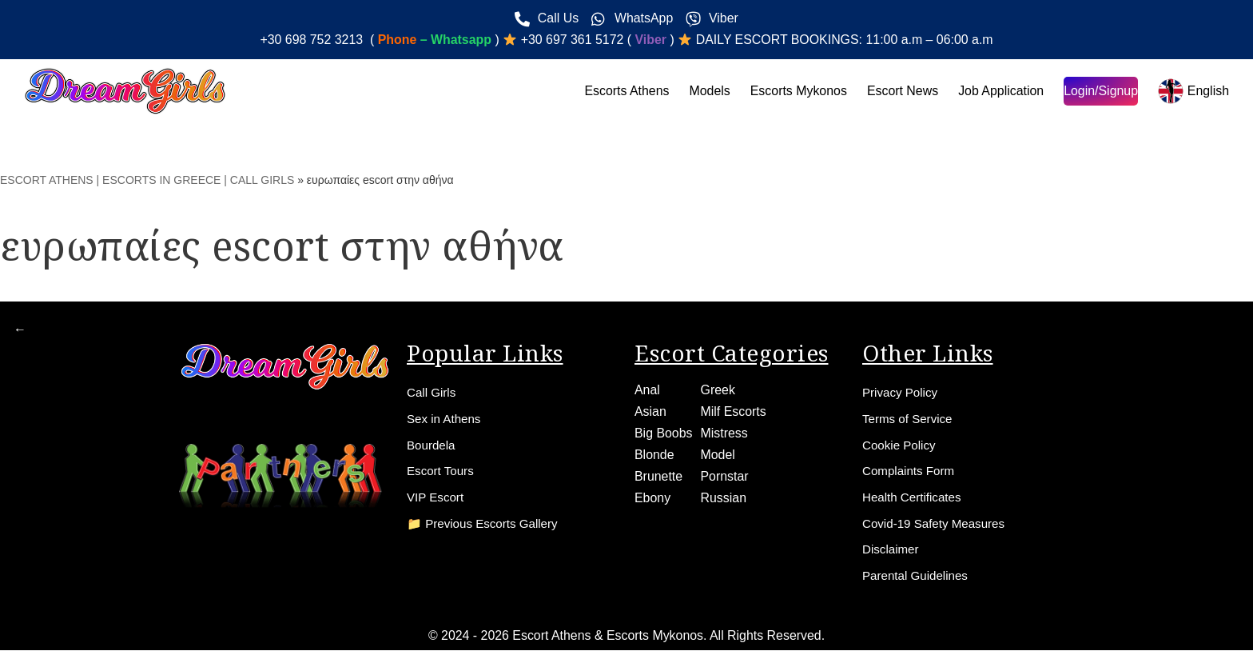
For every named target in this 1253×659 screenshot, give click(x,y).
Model (718, 457)
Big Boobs (663, 434)
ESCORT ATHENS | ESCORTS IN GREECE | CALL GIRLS (147, 180)
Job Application (1000, 91)
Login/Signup (1100, 91)
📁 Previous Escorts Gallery (487, 530)
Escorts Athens (624, 91)
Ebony (652, 500)
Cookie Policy (901, 448)
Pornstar (725, 478)
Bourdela (432, 448)
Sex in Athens (446, 421)
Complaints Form (911, 475)
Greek (718, 391)
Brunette (658, 478)
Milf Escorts (734, 413)
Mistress (725, 434)
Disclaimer (892, 557)
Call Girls (433, 394)
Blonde (654, 457)
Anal (647, 391)
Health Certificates (914, 502)
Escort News (901, 91)
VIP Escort (437, 502)
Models (707, 91)
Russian (724, 500)
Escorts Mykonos (796, 91)
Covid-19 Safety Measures (937, 530)
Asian (650, 413)
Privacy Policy (902, 394)
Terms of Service (909, 421)
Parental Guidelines (918, 584)
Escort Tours (442, 475)
